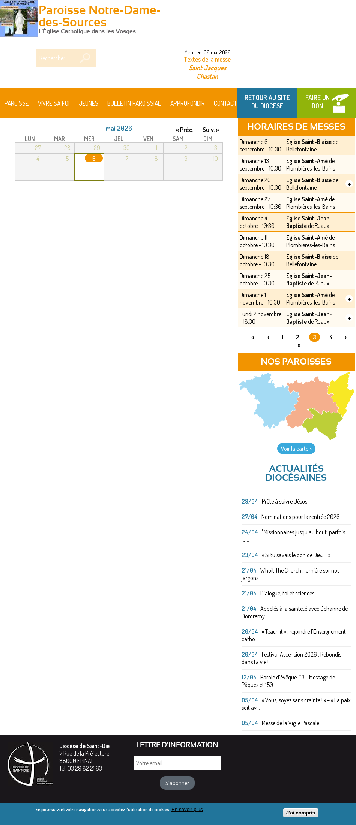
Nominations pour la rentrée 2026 (300, 516)
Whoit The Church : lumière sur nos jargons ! (290, 574)
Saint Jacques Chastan (207, 71)
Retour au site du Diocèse (267, 101)
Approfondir (187, 103)
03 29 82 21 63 (85, 768)
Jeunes (88, 103)
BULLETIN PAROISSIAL (134, 103)
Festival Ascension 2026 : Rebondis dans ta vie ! (291, 658)
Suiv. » (211, 130)
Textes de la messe (207, 59)
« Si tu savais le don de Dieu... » (296, 555)
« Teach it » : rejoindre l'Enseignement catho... (294, 635)
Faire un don (317, 101)
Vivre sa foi (53, 103)
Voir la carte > (296, 448)
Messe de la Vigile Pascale (290, 723)
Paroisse (17, 103)
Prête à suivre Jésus (284, 501)
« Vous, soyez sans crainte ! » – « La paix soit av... (296, 703)
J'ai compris (300, 814)
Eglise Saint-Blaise (309, 142)
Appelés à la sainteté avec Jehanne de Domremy (295, 612)
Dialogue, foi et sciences (287, 593)
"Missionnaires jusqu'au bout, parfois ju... (293, 535)
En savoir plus (187, 811)
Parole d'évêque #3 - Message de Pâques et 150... (288, 681)
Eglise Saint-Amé (307, 161)
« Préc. (184, 130)
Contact (225, 103)
